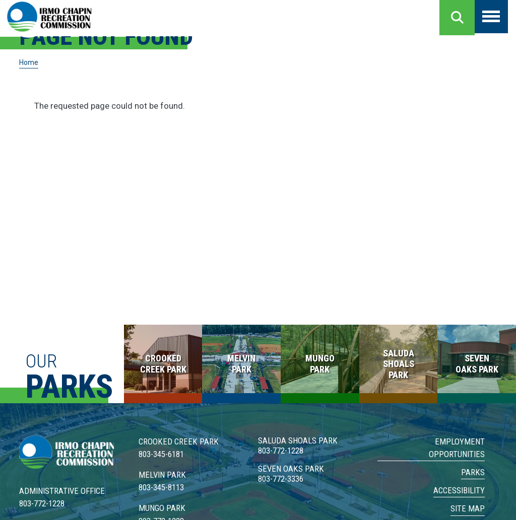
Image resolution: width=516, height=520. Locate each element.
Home (29, 62)
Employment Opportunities (457, 447)
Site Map (467, 508)
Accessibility (459, 490)
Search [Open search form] (457, 17)
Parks (473, 472)
